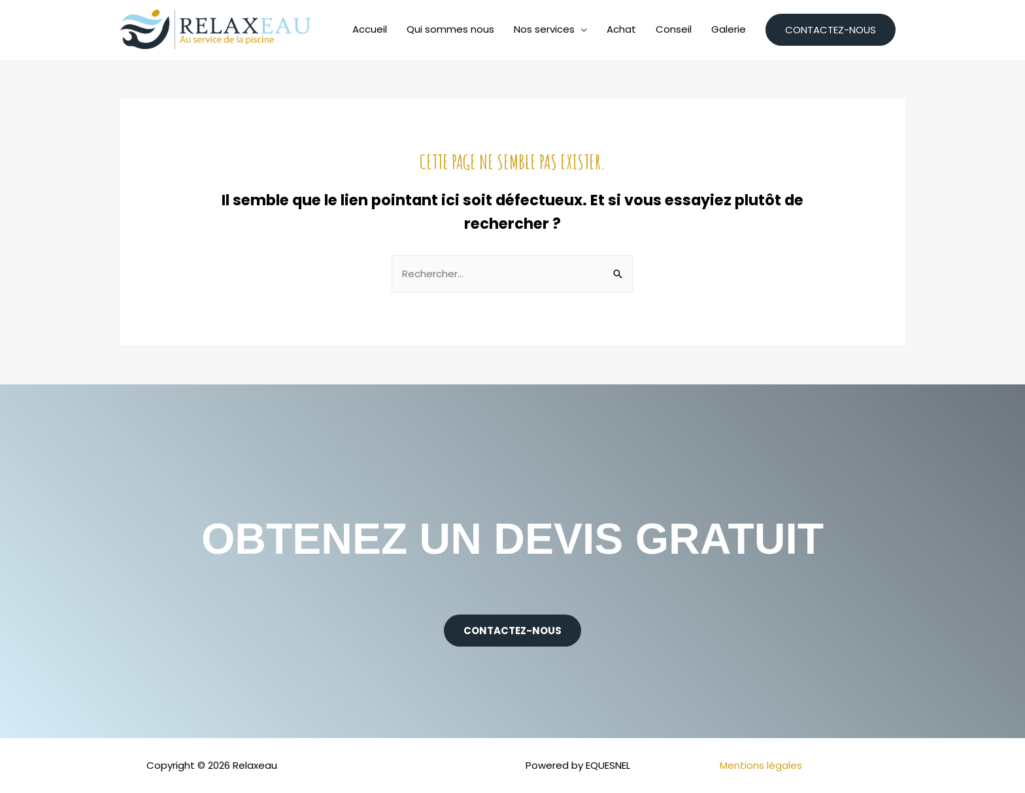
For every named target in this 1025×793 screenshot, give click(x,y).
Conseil (674, 29)
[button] (512, 631)
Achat (621, 29)
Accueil (369, 29)
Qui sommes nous (450, 29)
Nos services (544, 29)
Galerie (728, 29)
